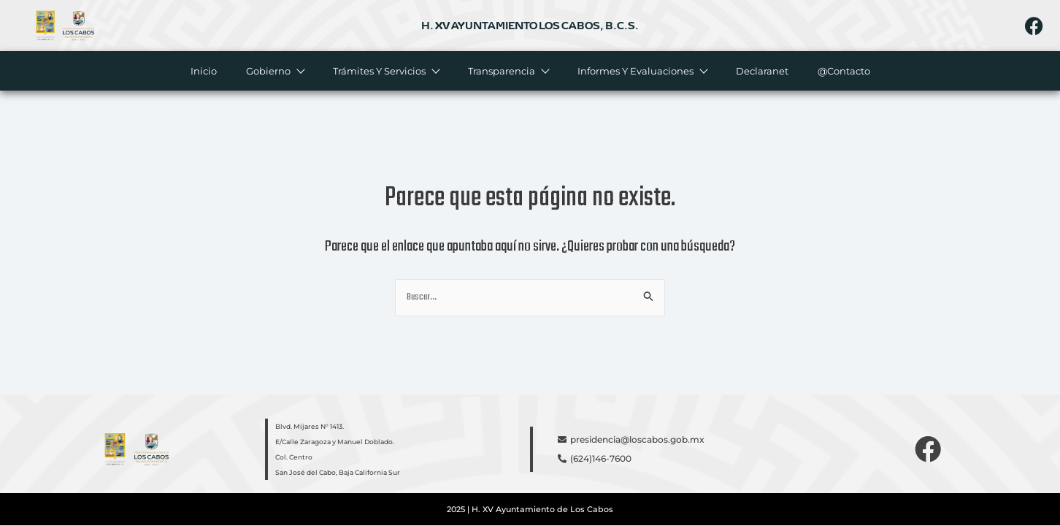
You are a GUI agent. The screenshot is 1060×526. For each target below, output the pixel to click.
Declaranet (761, 71)
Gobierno (274, 71)
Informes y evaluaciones (641, 71)
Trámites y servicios (385, 71)
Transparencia (507, 71)
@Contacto (843, 71)
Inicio (203, 71)
